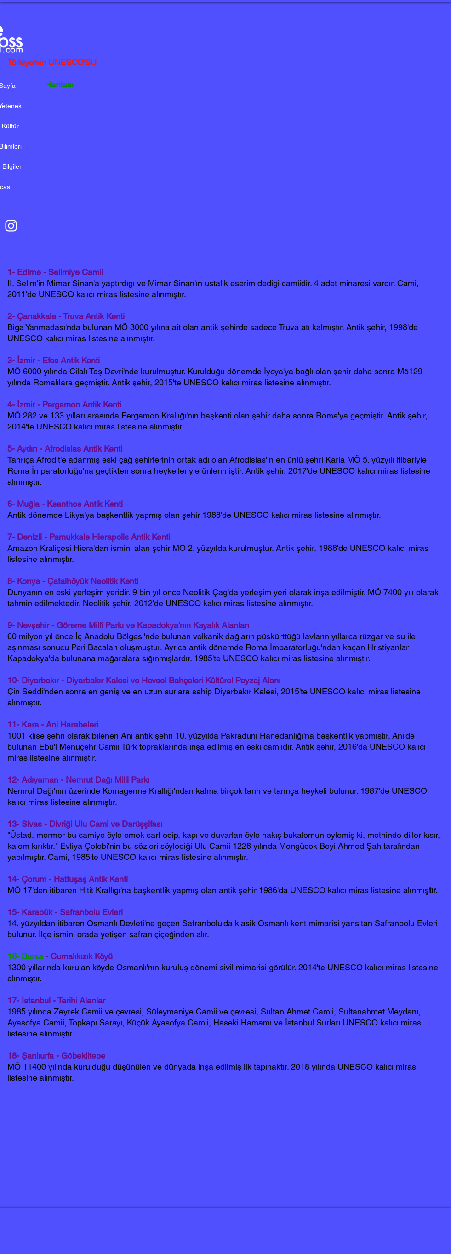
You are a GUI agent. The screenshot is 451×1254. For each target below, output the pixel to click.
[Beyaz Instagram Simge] (11, 226)
